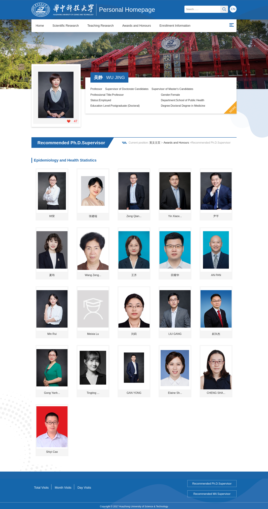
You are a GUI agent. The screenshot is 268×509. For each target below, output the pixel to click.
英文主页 (154, 141)
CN (233, 9)
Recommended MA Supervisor (212, 492)
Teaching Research (100, 25)
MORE (233, 108)
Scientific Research (65, 25)
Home (40, 25)
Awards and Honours (136, 25)
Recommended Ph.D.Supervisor (211, 482)
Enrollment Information (174, 25)
